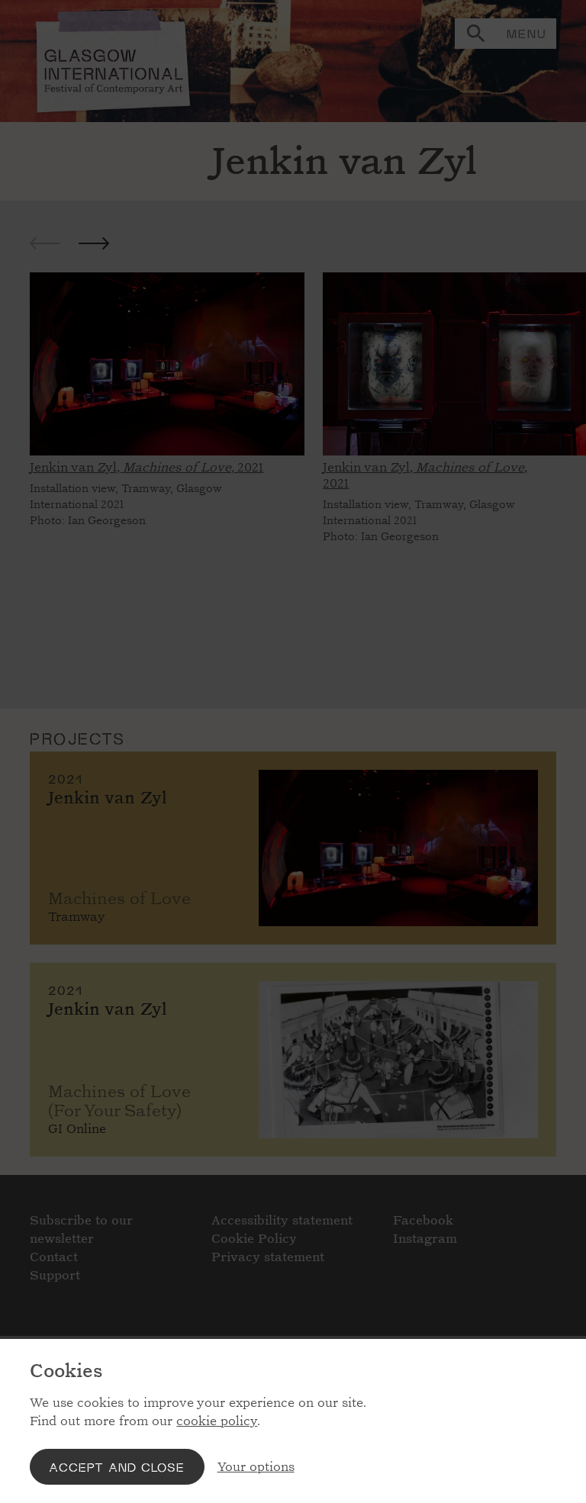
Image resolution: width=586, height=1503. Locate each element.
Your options (256, 1467)
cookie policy (216, 1421)
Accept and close (117, 1467)
